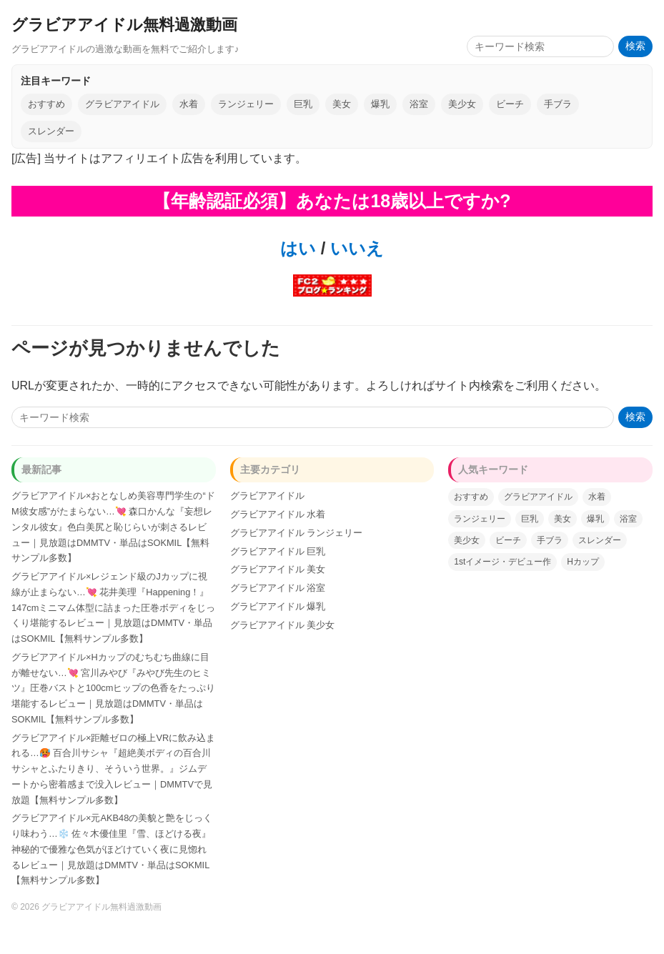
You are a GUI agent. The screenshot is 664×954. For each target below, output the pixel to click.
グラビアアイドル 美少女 (282, 625)
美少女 (462, 104)
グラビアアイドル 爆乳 (278, 606)
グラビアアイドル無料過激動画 (124, 25)
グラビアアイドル (122, 104)
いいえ (354, 248)
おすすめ (46, 104)
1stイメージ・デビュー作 (502, 562)
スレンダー (51, 131)
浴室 (419, 104)
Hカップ (583, 562)
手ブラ (558, 104)
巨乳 (303, 104)
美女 (341, 104)
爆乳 (380, 104)
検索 (635, 46)
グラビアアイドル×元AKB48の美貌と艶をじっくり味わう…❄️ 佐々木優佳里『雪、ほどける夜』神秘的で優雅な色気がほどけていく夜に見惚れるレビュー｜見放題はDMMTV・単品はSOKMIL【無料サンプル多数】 (111, 849)
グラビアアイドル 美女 (278, 569)
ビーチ (510, 104)
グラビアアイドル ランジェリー (296, 532)
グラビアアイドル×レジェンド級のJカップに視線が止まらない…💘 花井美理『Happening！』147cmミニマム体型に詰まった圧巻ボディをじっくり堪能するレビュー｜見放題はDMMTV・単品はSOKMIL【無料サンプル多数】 (113, 607)
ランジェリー (246, 104)
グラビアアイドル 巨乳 (278, 551)
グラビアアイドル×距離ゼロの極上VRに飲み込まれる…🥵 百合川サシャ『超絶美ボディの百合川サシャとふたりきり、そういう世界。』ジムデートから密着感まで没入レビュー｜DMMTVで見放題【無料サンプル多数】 (113, 768)
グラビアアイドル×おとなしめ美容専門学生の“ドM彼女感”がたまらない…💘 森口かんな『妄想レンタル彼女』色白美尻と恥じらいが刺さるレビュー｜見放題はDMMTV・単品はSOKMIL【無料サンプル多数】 (113, 526)
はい (298, 248)
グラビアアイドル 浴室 (278, 587)
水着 (188, 104)
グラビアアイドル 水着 (278, 514)
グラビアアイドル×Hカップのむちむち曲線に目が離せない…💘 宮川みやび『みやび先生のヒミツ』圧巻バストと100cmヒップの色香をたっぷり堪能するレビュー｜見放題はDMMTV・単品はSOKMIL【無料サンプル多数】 (113, 688)
